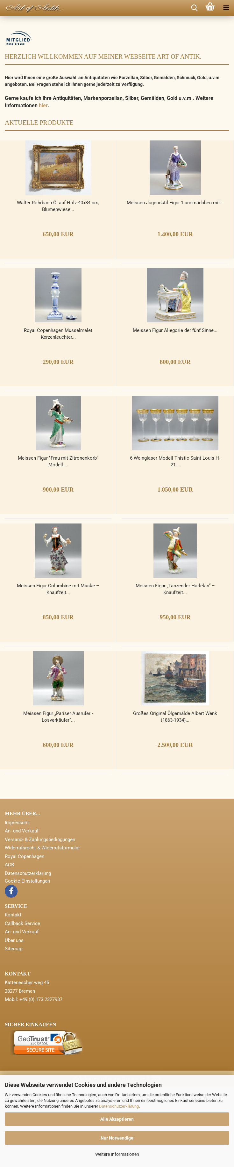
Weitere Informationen (117, 1154)
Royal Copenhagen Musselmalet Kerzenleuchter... (58, 414)
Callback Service (22, 1003)
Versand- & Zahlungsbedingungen (40, 919)
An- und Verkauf (22, 911)
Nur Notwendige (117, 1138)
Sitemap (13, 1029)
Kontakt (13, 995)
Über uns (14, 1020)
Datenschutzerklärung (119, 1106)
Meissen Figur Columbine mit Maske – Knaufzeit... (58, 669)
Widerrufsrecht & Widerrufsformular (42, 928)
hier (43, 186)
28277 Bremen (20, 1071)
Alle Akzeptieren (117, 1119)
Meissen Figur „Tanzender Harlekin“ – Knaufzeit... (175, 669)
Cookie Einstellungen (27, 961)
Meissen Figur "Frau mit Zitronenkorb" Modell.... (58, 541)
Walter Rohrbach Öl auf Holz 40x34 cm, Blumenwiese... (58, 286)
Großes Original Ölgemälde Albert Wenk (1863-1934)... (175, 797)
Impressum (17, 903)
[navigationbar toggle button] (226, 8)
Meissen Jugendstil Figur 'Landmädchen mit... (175, 283)
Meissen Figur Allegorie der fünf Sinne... (175, 410)
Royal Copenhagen (24, 936)
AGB (9, 945)
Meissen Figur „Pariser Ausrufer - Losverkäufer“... (58, 797)
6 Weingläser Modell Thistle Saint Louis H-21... (175, 541)
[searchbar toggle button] (194, 8)
